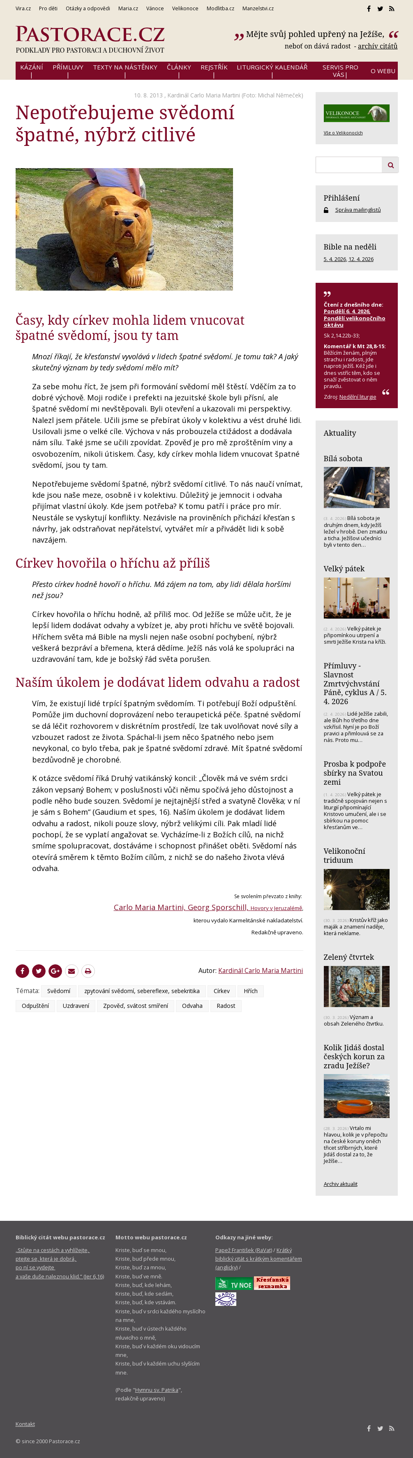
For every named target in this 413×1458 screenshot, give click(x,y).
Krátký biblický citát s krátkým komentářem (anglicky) (258, 1258)
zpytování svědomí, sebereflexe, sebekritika (142, 991)
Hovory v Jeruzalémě (276, 908)
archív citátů (378, 46)
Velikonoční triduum (344, 855)
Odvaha (192, 1006)
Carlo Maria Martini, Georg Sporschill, (182, 907)
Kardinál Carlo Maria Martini (204, 95)
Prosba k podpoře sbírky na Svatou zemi (355, 772)
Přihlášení (342, 198)
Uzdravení (76, 1006)
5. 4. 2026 (335, 259)
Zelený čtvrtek (349, 957)
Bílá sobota (343, 458)
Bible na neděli (350, 247)
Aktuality (340, 433)
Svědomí (58, 991)
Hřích (251, 991)
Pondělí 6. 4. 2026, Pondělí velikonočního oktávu (354, 317)
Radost (226, 1006)
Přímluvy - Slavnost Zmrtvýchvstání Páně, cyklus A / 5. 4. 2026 (355, 683)
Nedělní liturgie (357, 396)
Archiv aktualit (341, 1184)
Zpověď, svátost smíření (135, 1006)
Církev (222, 991)
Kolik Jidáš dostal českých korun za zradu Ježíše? (354, 1056)
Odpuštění (35, 1006)
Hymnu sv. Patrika (156, 1389)
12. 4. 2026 (361, 259)
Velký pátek (344, 568)
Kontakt (25, 1424)
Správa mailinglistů (358, 209)
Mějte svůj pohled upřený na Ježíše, (316, 33)
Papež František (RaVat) (243, 1250)
